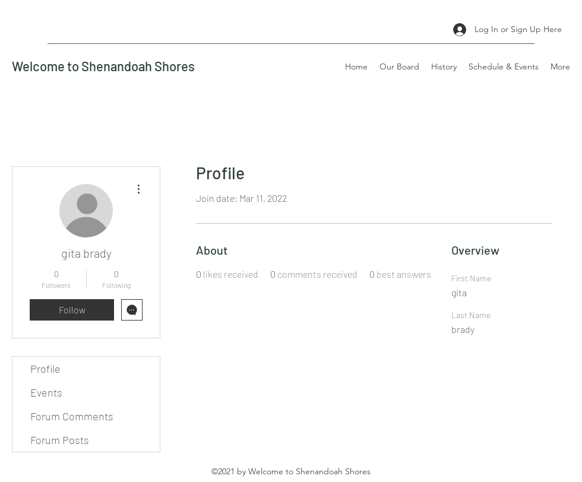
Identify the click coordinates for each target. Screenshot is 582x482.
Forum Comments (71, 416)
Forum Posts (59, 439)
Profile (45, 368)
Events (46, 392)
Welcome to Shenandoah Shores (103, 66)
